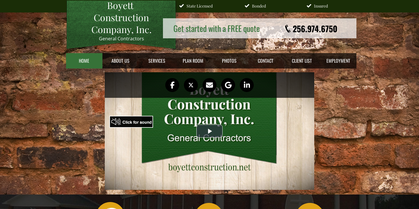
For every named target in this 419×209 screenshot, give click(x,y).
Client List (302, 60)
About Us (120, 60)
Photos (229, 60)
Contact (266, 60)
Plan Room (193, 60)
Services (156, 60)
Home (84, 60)
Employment (338, 60)
